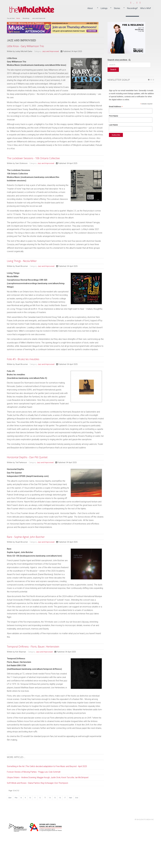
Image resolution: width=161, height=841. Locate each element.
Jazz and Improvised (50, 51)
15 (55, 798)
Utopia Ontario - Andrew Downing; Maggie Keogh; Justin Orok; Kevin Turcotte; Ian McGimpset (47, 777)
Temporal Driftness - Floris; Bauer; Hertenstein (33, 646)
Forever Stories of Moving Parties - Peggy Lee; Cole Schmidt (33, 772)
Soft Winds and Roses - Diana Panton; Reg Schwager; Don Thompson (37, 783)
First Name (113, 116)
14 (50, 798)
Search (113, 69)
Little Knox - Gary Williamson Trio (25, 46)
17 (65, 798)
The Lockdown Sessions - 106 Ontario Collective (33, 158)
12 (40, 798)
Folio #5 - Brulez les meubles (23, 359)
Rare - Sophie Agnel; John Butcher (26, 537)
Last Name (113, 125)
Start (9, 798)
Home (18, 18)
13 (45, 797)
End (76, 798)
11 (35, 798)
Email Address (116, 106)
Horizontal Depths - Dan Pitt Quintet (27, 457)
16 (60, 798)
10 (30, 798)
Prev (16, 798)
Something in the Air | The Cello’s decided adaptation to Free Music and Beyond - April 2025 (47, 766)
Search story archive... (118, 60)
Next (70, 798)
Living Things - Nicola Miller (22, 261)
